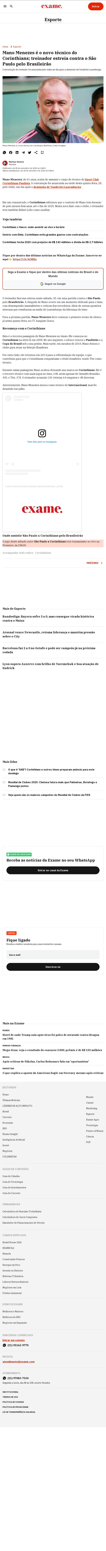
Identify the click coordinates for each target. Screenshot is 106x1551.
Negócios (7, 1151)
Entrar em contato (14, 1340)
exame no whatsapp (19, 854)
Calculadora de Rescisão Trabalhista (22, 1211)
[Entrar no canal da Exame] (53, 870)
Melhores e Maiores (13, 1311)
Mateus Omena (16, 162)
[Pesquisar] (11, 6)
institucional (10, 1392)
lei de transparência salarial (19, 1412)
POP (88, 1142)
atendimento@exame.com (18, 1361)
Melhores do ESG (12, 1317)
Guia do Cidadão (11, 1176)
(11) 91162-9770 (18, 1345)
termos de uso (10, 1397)
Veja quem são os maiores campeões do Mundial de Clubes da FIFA (49, 795)
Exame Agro (92, 1119)
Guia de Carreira (11, 1193)
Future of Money (94, 1131)
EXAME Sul (8, 1248)
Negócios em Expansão (15, 1322)
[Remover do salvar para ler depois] (42, 152)
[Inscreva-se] (53, 967)
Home (5, 46)
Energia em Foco (11, 1265)
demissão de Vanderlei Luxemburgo (57, 187)
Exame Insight (10, 1134)
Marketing (91, 1108)
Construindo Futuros (14, 1259)
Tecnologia (92, 1125)
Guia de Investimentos (14, 1187)
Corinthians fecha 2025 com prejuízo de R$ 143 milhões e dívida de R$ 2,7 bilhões (53, 242)
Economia (8, 1122)
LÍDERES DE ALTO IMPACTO (17, 1105)
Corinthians (43, 552)
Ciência (90, 1136)
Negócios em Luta (12, 1287)
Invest (6, 1145)
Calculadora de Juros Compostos (20, 1217)
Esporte (53, 19)
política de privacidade (15, 1407)
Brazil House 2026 (12, 1242)
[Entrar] (95, 6)
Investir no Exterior (13, 1270)
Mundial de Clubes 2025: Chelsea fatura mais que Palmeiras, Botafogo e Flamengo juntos (52, 784)
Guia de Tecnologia (13, 1181)
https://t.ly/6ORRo (25, 259)
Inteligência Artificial (14, 1139)
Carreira (7, 1117)
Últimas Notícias (11, 1100)
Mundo (90, 1097)
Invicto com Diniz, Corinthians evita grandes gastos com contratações (45, 234)
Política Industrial (12, 1293)
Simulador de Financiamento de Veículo (24, 1222)
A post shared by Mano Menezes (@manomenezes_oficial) (34, 486)
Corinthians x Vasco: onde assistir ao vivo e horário (34, 227)
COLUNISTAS (10, 1156)
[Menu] (5, 6)
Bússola (7, 1253)
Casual (11, 933)
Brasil (6, 1111)
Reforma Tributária (13, 1276)
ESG (5, 1128)
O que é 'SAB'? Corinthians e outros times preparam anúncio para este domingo (51, 771)
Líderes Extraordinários (15, 1281)
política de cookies (13, 1402)
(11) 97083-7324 (18, 1378)
